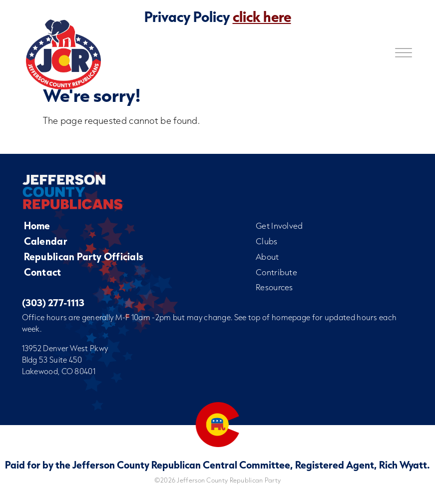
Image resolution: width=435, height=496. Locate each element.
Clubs (267, 241)
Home (37, 225)
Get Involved (279, 225)
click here (262, 16)
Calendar (45, 241)
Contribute (276, 272)
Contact (42, 272)
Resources (274, 287)
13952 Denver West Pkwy (65, 348)
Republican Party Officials (84, 256)
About (267, 256)
